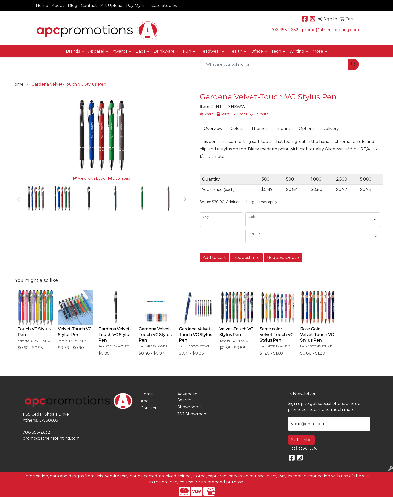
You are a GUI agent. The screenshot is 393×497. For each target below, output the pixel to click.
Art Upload (112, 5)
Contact (89, 5)
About (58, 5)
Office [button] (257, 51)
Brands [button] (73, 51)
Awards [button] (120, 51)
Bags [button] (140, 51)
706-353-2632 (284, 29)
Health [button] (235, 51)
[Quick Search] (274, 64)
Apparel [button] (96, 51)
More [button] (318, 51)
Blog (72, 5)
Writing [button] (296, 51)
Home (42, 5)
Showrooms (189, 407)
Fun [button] (187, 51)
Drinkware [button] (164, 51)
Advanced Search (187, 397)
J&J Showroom (192, 414)
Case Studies (164, 5)
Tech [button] (276, 51)
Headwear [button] (210, 51)
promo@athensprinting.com (330, 29)
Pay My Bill (137, 5)
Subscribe (301, 439)
